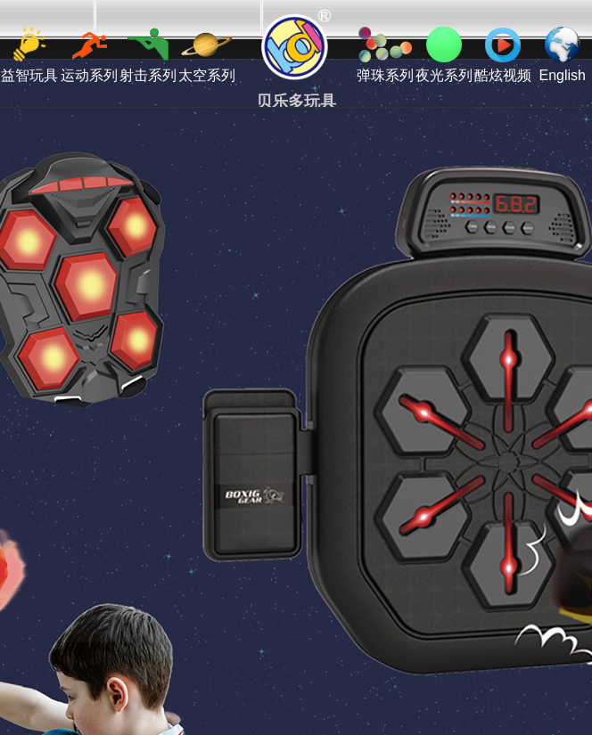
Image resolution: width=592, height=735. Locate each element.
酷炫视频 (502, 55)
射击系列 (148, 55)
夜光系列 (444, 55)
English (562, 55)
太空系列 (206, 55)
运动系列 (89, 55)
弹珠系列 (385, 55)
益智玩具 (29, 55)
